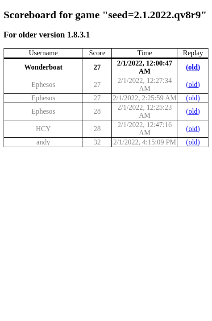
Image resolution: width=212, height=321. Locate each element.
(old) (193, 67)
